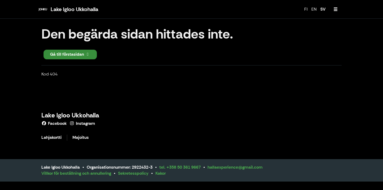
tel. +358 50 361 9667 (180, 167)
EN (314, 9)
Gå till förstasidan (70, 54)
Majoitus (80, 137)
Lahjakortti (51, 137)
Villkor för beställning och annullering (76, 173)
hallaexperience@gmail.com (235, 167)
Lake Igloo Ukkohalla (70, 115)
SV (323, 9)
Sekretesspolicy (133, 173)
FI (306, 9)
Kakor (160, 173)
